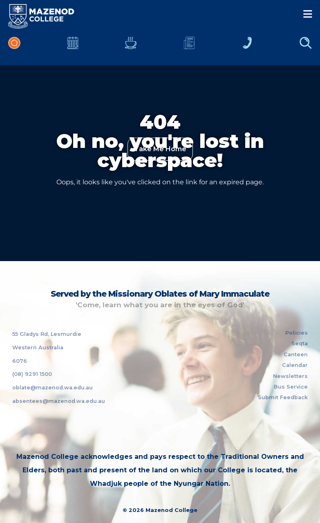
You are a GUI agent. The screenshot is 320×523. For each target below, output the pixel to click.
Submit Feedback (283, 397)
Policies (296, 333)
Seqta (299, 343)
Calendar (73, 47)
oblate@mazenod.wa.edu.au (52, 387)
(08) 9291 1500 (32, 374)
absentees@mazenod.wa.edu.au (58, 401)
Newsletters (189, 47)
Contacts (247, 47)
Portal (14, 47)
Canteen (131, 47)
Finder (306, 47)
